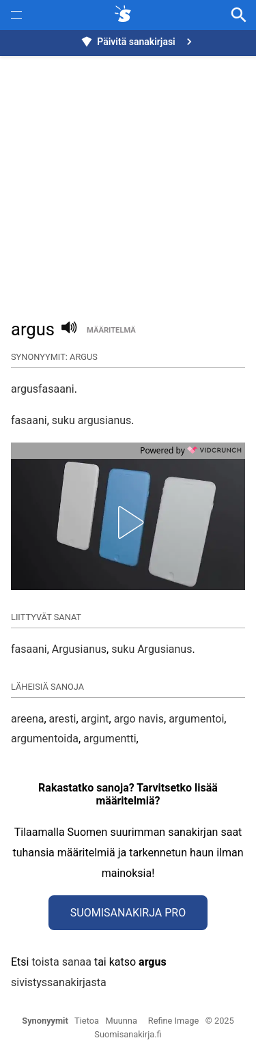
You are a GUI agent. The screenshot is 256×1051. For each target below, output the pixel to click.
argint (95, 718)
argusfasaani (42, 388)
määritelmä (111, 330)
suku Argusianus (151, 649)
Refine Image (173, 1020)
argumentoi (196, 718)
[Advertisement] (128, 180)
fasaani (29, 420)
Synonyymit (45, 1020)
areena (27, 718)
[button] (128, 522)
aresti (62, 718)
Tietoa (86, 1020)
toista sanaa (61, 961)
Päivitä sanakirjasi (138, 41)
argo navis (139, 718)
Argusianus (79, 649)
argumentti (110, 738)
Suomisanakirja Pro (128, 912)
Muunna (121, 1020)
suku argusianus (92, 420)
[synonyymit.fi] (125, 15)
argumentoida (45, 738)
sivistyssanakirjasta (58, 982)
